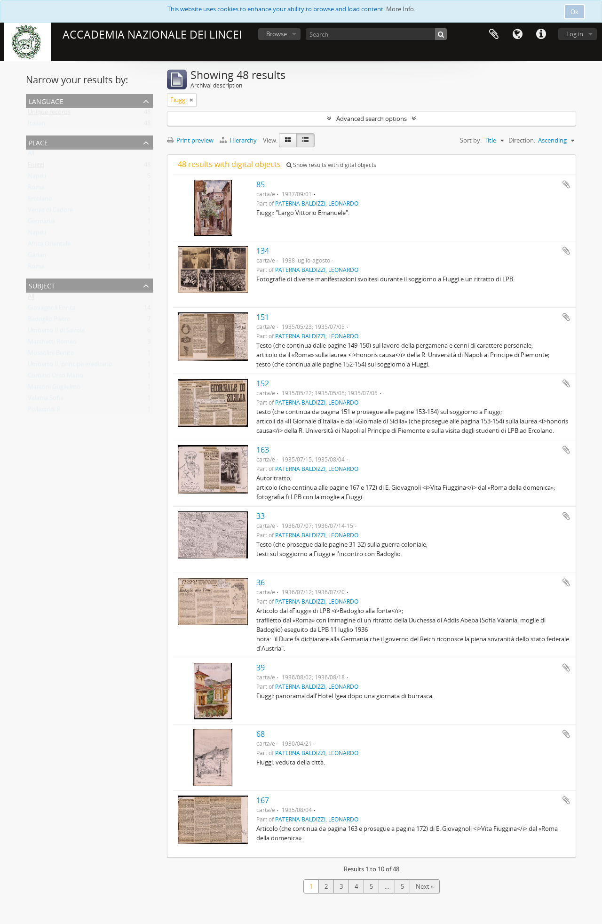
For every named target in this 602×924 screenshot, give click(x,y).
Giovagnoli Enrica (52, 309)
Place (38, 141)
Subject (42, 285)
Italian (36, 125)
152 (262, 383)
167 (262, 800)
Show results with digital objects (331, 165)
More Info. (400, 9)
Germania (41, 223)
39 (260, 667)
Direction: (521, 140)
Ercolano (40, 200)
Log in (574, 34)
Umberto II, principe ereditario (70, 366)
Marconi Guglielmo (54, 388)
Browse (276, 34)
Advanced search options (371, 118)
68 (260, 734)
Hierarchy (239, 140)
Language (517, 34)
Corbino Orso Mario (55, 377)
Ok (574, 12)
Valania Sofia (45, 400)
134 (262, 251)
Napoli (37, 178)
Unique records (49, 114)
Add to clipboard (566, 184)
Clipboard (494, 34)
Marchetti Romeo (52, 343)
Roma (36, 189)
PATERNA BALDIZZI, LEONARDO (316, 203)
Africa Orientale (49, 245)
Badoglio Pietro (49, 321)
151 (262, 317)
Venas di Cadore (50, 211)
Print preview (190, 140)
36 (260, 582)
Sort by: (471, 140)
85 (260, 184)
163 (262, 450)
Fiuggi (36, 166)
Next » (425, 886)
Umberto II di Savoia (56, 332)
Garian (37, 257)
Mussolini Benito (51, 354)
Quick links (541, 34)
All (31, 155)
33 (260, 516)
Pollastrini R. (45, 411)
